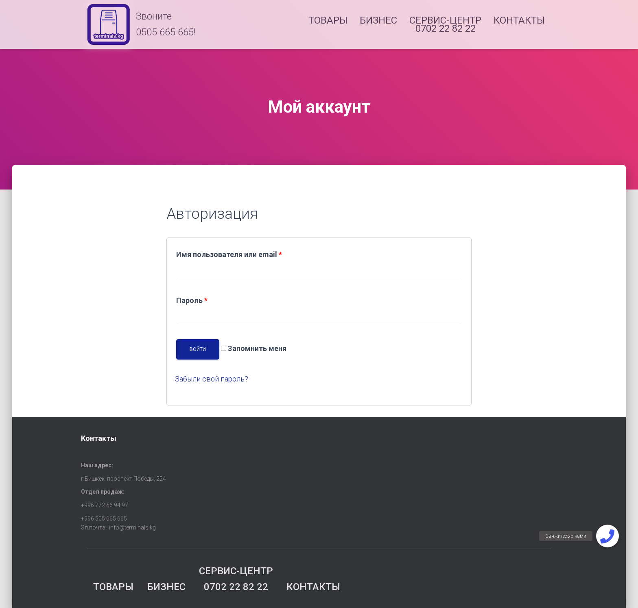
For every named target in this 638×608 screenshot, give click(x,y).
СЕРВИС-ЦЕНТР (445, 24)
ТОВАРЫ (327, 20)
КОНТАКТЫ (519, 20)
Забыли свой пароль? (211, 379)
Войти (198, 349)
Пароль (192, 300)
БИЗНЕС (378, 20)
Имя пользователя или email (229, 254)
